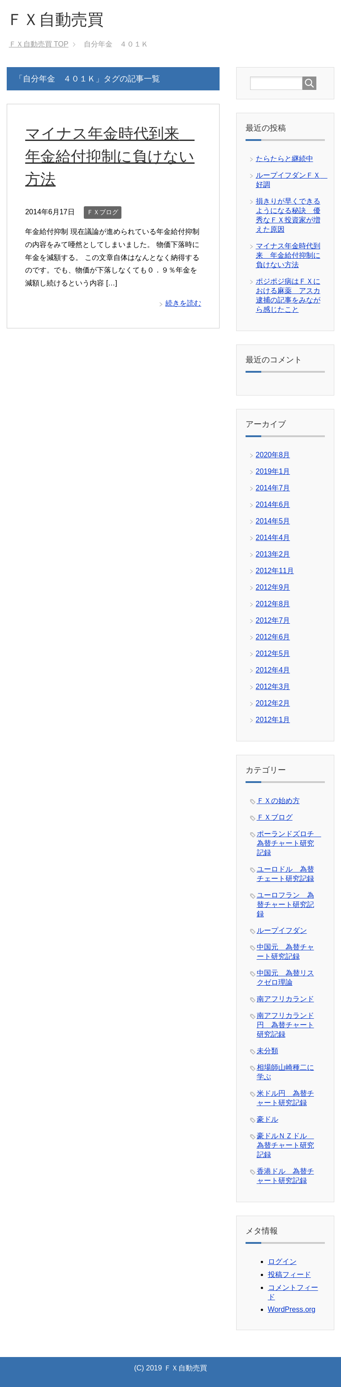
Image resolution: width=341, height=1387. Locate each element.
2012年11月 (275, 570)
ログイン (282, 1261)
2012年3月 (273, 686)
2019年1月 (273, 471)
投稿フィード (289, 1274)
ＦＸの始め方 (278, 800)
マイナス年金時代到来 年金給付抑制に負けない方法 (109, 156)
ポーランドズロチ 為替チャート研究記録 (289, 843)
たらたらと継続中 (284, 158)
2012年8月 (273, 604)
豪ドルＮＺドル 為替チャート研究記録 (285, 1145)
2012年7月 (273, 620)
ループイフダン (282, 930)
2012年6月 (273, 637)
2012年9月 (273, 587)
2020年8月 (273, 455)
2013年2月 (273, 554)
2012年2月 (273, 703)
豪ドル (267, 1119)
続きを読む (183, 303)
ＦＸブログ (102, 212)
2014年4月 (273, 537)
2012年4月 (273, 670)
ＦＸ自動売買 (55, 19)
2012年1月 (273, 719)
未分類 (267, 1051)
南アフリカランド (285, 999)
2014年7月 (273, 488)
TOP (39, 44)
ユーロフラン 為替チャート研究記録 (285, 904)
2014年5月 (273, 521)
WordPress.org (291, 1309)
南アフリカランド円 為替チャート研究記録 (285, 1025)
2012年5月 (273, 653)
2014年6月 (273, 504)
